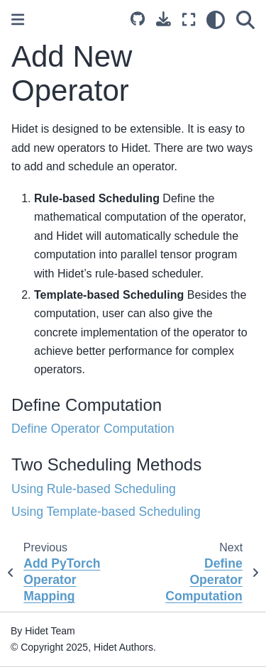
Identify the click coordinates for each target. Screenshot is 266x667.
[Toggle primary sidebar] (18, 20)
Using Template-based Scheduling (106, 512)
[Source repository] (137, 20)
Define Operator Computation (92, 428)
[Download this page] (163, 19)
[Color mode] (216, 20)
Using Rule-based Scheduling (93, 489)
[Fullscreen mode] (189, 20)
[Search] (245, 20)
